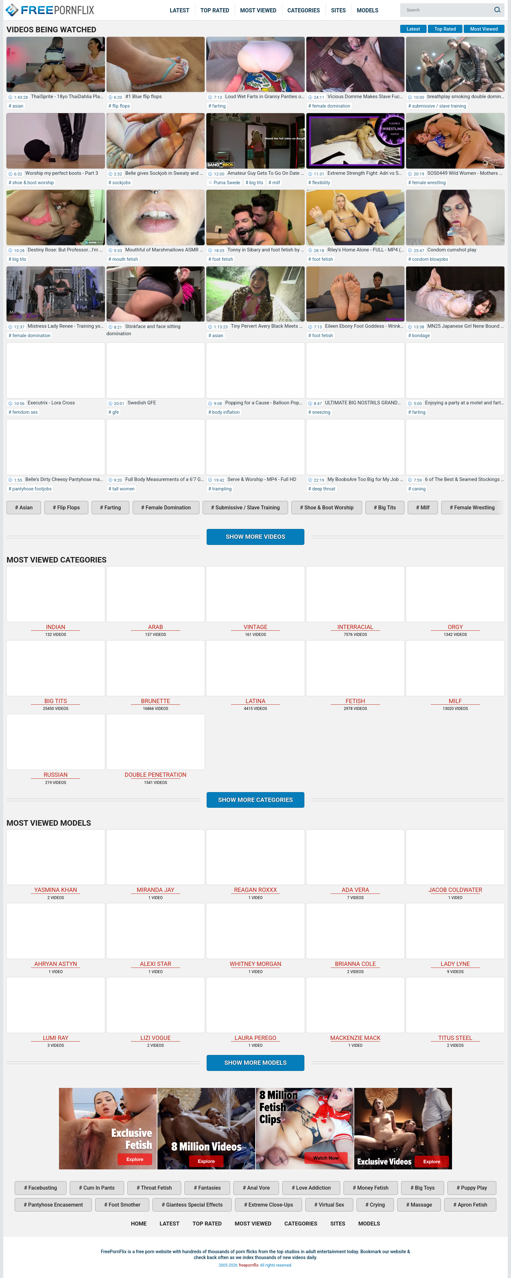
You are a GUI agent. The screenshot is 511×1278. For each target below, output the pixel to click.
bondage (420, 335)
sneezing (320, 412)
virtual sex (330, 1205)
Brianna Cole (355, 935)
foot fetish (222, 259)
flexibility (320, 182)
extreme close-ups (270, 1205)
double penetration (156, 746)
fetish (355, 672)
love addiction (313, 1188)
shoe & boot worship (32, 182)
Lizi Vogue (156, 1009)
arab (156, 598)
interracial (355, 598)
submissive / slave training (438, 106)
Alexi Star (156, 935)
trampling (221, 488)
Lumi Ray (56, 1009)
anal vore (258, 1188)
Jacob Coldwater (455, 862)
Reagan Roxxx (255, 862)
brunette (156, 672)
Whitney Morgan (255, 935)
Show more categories (255, 800)
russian (56, 746)
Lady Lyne (455, 935)
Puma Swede (226, 182)
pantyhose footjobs (31, 488)
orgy (455, 598)
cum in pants (98, 1188)
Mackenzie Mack (355, 1009)
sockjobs (121, 182)
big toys (424, 1188)
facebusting (42, 1188)
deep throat (323, 488)
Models (367, 10)
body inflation (225, 412)
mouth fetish (124, 259)
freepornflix (249, 1265)
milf (275, 182)
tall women (123, 488)
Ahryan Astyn (56, 935)
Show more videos (255, 536)
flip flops (120, 106)
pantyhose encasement (55, 1205)
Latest (179, 10)
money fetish (372, 1188)
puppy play (473, 1188)
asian (17, 106)
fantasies (209, 1188)
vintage (255, 598)
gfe (115, 412)
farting (218, 106)
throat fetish (156, 1188)
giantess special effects (194, 1205)
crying (377, 1205)
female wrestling (428, 182)
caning (418, 488)
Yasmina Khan (56, 862)
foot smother (124, 1205)
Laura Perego (255, 1009)
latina (255, 672)
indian (56, 598)
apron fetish (472, 1205)
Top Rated (214, 10)
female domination (330, 106)
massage (420, 1205)
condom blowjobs (429, 259)
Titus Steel (455, 1009)
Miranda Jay (156, 862)
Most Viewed (258, 10)
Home (49, 6)
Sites (338, 10)
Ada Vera (355, 862)
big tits (255, 182)
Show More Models (255, 1062)
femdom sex (24, 412)
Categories (303, 10)
